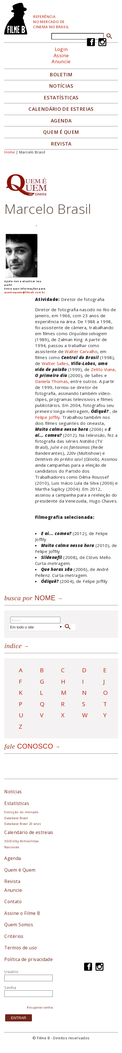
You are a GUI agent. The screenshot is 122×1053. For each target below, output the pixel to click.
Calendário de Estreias (61, 109)
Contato (13, 901)
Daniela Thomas (51, 381)
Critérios (14, 936)
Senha (10, 987)
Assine (61, 55)
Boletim (61, 74)
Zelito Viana (103, 369)
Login (61, 49)
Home (9, 152)
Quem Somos (18, 924)
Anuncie (61, 61)
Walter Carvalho (81, 351)
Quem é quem (61, 132)
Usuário (11, 971)
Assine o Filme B (22, 913)
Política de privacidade (28, 959)
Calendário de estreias (28, 832)
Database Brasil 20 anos (22, 824)
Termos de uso (20, 948)
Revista (61, 144)
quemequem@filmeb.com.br (24, 292)
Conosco (28, 746)
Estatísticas (61, 98)
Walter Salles (55, 363)
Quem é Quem (19, 870)
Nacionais (11, 847)
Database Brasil (16, 818)
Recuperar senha (40, 1007)
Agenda (61, 121)
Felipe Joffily (47, 417)
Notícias (61, 86)
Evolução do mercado (21, 812)
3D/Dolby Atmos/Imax (21, 841)
